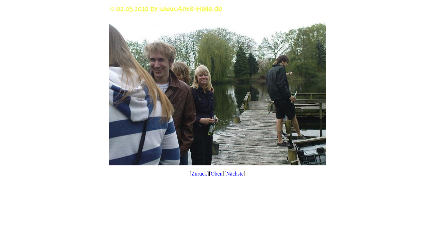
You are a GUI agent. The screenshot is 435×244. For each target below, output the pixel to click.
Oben (217, 174)
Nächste (235, 174)
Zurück (199, 174)
